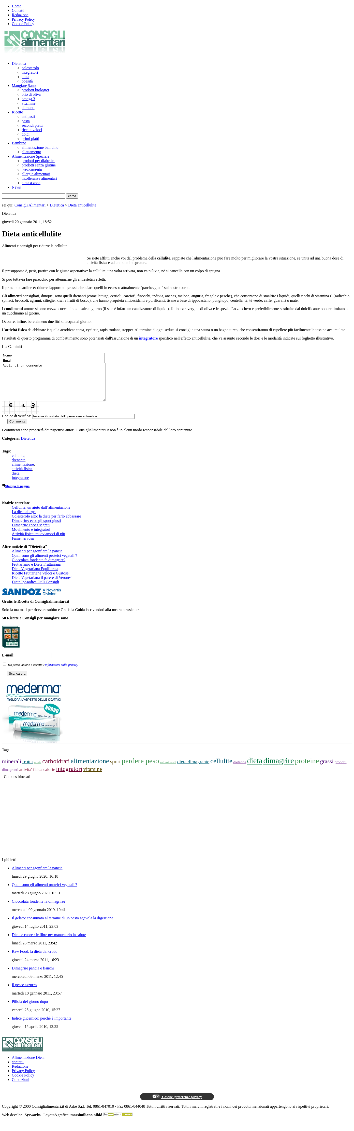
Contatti (18, 10)
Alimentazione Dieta (28, 1065)
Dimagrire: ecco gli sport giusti (36, 528)
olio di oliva (31, 94)
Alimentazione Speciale (30, 156)
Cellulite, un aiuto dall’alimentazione (41, 515)
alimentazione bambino (40, 147)
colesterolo (30, 68)
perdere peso (140, 768)
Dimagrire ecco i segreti (31, 532)
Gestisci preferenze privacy (177, 1104)
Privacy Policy (23, 19)
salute (37, 769)
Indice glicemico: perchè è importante (42, 1025)
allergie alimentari (36, 174)
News (16, 187)
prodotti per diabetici (38, 161)
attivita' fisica (31, 776)
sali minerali (168, 769)
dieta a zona (31, 183)
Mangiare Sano (24, 85)
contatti (18, 1069)
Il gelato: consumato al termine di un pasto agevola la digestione (62, 925)
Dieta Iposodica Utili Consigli (35, 589)
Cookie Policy (23, 24)
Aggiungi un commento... (60, 386)
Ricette (17, 112)
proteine (307, 768)
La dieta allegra (24, 519)
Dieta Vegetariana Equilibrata (35, 576)
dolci (26, 134)
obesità (27, 81)
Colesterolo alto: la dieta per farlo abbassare (46, 523)
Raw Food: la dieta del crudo (34, 959)
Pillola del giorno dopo (30, 1009)
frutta (27, 769)
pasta (26, 121)
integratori (30, 72)
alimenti (28, 108)
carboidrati (56, 768)
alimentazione (23, 472)
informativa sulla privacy (61, 672)
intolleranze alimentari (39, 178)
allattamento (31, 152)
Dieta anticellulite (82, 205)
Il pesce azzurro (24, 992)
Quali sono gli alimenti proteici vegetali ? (44, 563)
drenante (18, 467)
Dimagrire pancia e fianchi (33, 975)
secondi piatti (32, 125)
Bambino (19, 143)
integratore (20, 485)
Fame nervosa (23, 546)
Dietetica (19, 63)
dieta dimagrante (193, 769)
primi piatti (30, 138)
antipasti (28, 116)
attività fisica (22, 476)
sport (115, 769)
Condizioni (20, 1087)
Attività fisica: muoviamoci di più (38, 541)
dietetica (239, 769)
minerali (11, 768)
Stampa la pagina (17, 493)
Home (16, 6)
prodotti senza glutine (39, 165)
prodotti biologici (35, 90)
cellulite (18, 463)
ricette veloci (32, 130)
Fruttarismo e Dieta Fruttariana (36, 572)
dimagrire (278, 767)
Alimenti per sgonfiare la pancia (37, 558)
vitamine (28, 103)
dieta (25, 77)
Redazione (20, 15)
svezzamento (32, 169)
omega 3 (28, 99)
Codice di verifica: (16, 423)
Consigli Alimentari (30, 205)
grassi (327, 768)
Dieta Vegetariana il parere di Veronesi (42, 585)
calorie (49, 776)
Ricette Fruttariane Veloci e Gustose (40, 580)
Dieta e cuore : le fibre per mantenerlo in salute (49, 942)
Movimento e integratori (31, 537)
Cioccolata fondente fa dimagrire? (38, 567)
